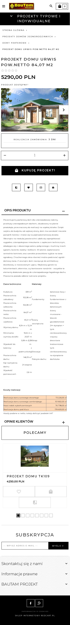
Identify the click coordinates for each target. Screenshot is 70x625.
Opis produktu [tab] (17, 210)
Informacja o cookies (35, 611)
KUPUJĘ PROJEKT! (35, 171)
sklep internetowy (27, 616)
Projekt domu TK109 (28, 476)
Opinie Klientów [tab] (18, 421)
